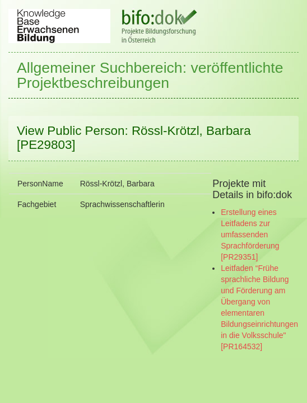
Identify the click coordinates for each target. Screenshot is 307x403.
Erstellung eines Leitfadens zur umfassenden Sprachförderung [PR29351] (250, 234)
